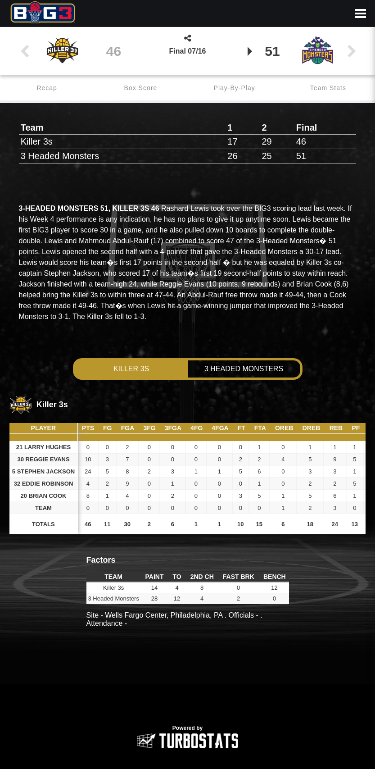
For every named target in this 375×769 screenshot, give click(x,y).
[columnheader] (88, 428)
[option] (187, 681)
